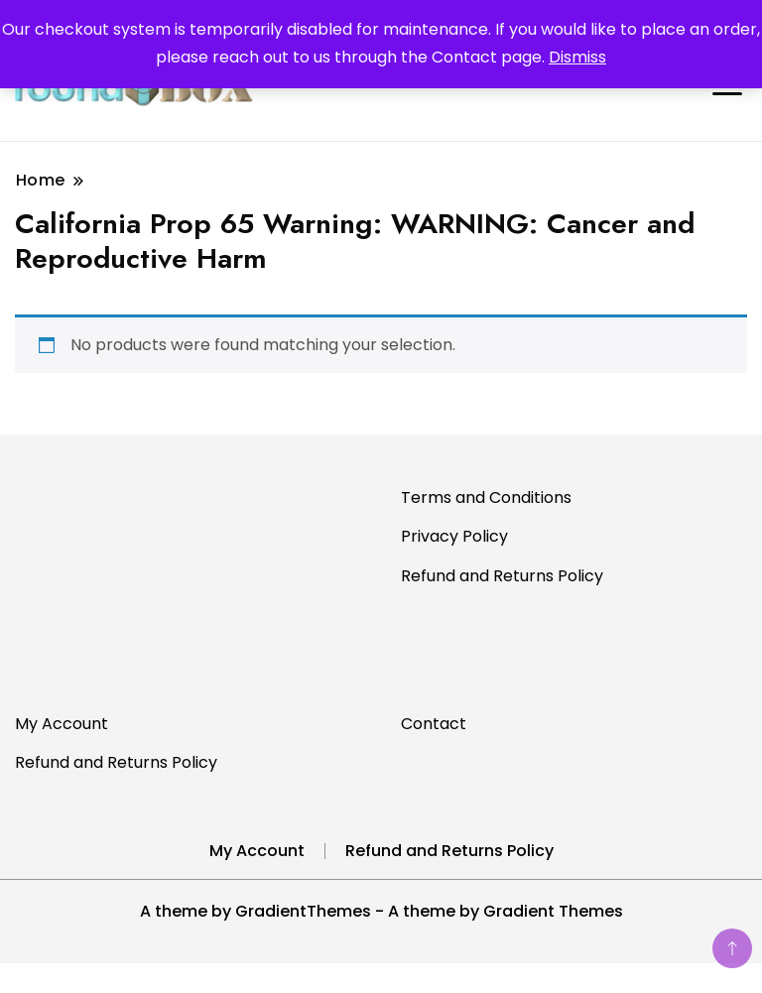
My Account (61, 723)
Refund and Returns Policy (502, 575)
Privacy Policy (454, 536)
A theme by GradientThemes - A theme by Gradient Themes (381, 911)
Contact (433, 723)
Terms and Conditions (486, 497)
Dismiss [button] (577, 57)
